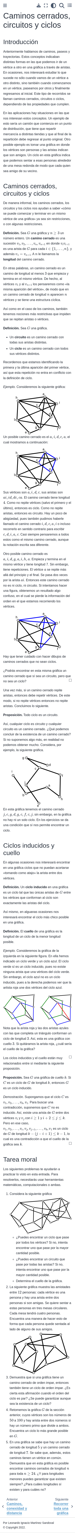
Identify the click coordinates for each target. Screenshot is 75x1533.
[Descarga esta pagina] (38, 5)
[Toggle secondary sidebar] (69, 5)
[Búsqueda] (62, 5)
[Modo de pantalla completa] (45, 5)
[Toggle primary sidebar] (5, 5)
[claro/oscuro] (53, 5)
